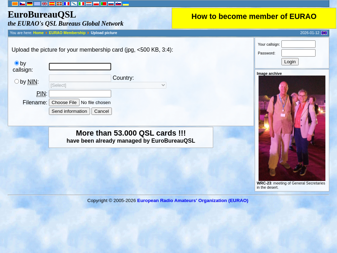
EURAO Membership (67, 33)
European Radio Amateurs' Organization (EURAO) (192, 200)
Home (38, 33)
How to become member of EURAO (254, 16)
